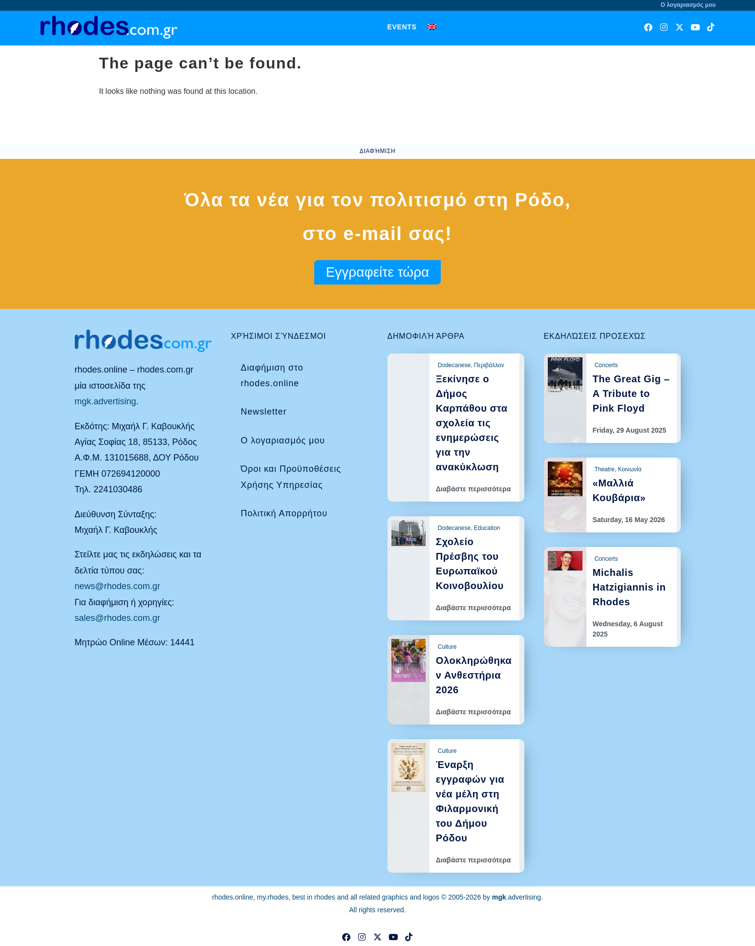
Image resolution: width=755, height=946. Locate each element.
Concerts (606, 365)
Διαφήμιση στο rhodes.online (272, 375)
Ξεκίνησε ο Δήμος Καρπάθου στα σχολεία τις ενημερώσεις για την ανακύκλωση (472, 423)
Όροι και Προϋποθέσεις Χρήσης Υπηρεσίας (291, 476)
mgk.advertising (105, 401)
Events (401, 27)
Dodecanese (454, 365)
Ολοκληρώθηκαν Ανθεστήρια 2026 (474, 675)
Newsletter (264, 412)
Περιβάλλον (489, 365)
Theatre (604, 469)
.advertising (516, 897)
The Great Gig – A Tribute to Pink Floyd (630, 394)
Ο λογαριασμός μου (283, 440)
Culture (447, 646)
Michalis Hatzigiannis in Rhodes (629, 587)
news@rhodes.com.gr (117, 586)
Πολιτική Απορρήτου (284, 513)
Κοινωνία (629, 469)
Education (487, 528)
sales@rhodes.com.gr (117, 618)
